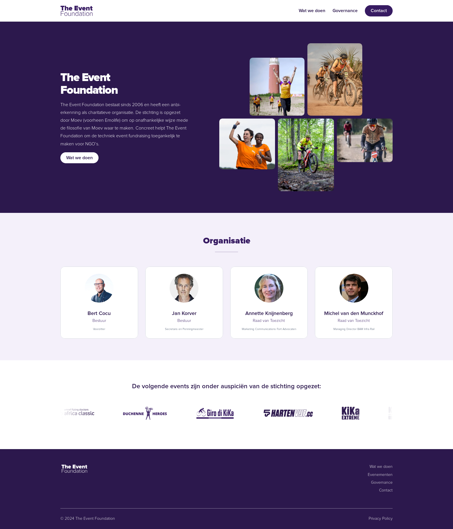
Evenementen (380, 475)
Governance (345, 10)
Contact (386, 490)
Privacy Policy (381, 519)
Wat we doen (312, 10)
